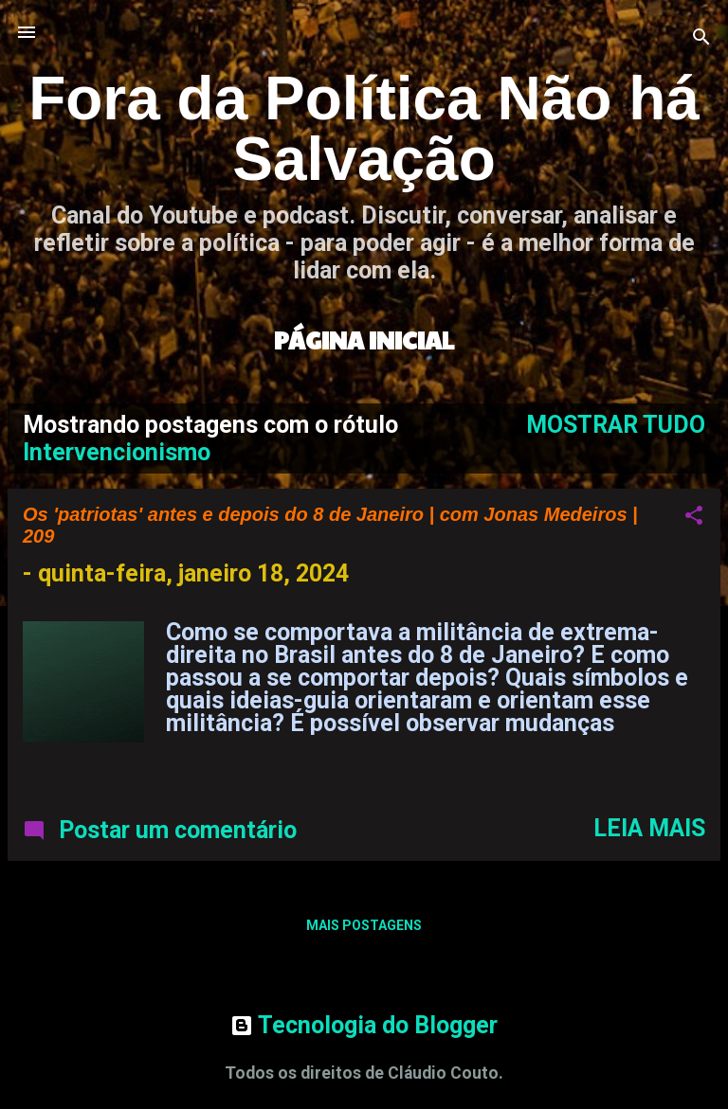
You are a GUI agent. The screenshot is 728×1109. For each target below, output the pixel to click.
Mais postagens (364, 925)
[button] (693, 517)
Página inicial (364, 339)
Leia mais (649, 828)
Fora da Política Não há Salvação (364, 128)
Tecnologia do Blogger (364, 1025)
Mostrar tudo (615, 424)
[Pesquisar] (701, 38)
